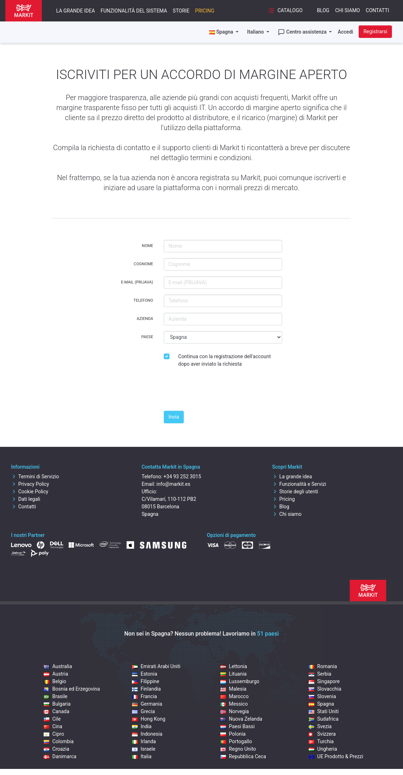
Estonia (144, 674)
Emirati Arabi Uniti (156, 666)
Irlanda (144, 741)
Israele (143, 749)
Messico (234, 704)
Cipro (54, 734)
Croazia (56, 749)
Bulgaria (57, 704)
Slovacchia (325, 689)
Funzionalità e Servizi (299, 484)
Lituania (233, 674)
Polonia (233, 734)
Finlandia (146, 689)
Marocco (234, 696)
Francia (144, 696)
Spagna (321, 704)
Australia (58, 666)
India (141, 726)
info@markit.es (174, 484)
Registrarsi (375, 31)
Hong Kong (148, 719)
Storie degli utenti (295, 491)
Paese (147, 337)
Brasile (55, 696)
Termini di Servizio (35, 476)
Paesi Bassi (237, 726)
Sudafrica (324, 719)
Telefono (143, 300)
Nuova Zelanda (241, 719)
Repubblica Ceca (243, 756)
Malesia (233, 689)
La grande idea (75, 11)
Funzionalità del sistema (133, 11)
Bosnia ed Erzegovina (72, 689)
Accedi (345, 32)
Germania (147, 704)
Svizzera (322, 734)
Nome (147, 245)
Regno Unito (238, 749)
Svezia (320, 726)
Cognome (143, 264)
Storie (181, 11)
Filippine (145, 681)
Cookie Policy (29, 491)
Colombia (59, 741)
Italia (141, 756)
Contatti (377, 10)
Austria (56, 674)
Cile (52, 719)
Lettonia (233, 666)
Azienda (145, 318)
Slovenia (322, 696)
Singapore (324, 681)
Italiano (256, 32)
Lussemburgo (239, 681)
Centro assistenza (303, 32)
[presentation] (218, 391)
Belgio (55, 681)
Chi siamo (347, 10)
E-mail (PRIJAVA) (137, 282)
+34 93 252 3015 (182, 476)
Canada (56, 711)
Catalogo (285, 10)
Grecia (143, 711)
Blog (323, 10)
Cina (53, 726)
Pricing (205, 11)
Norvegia (234, 711)
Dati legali (25, 499)
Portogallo (236, 741)
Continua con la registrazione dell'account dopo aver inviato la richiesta (224, 360)
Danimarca (60, 756)
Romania (323, 666)
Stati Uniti (324, 711)
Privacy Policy (30, 484)
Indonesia (147, 734)
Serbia (320, 674)
